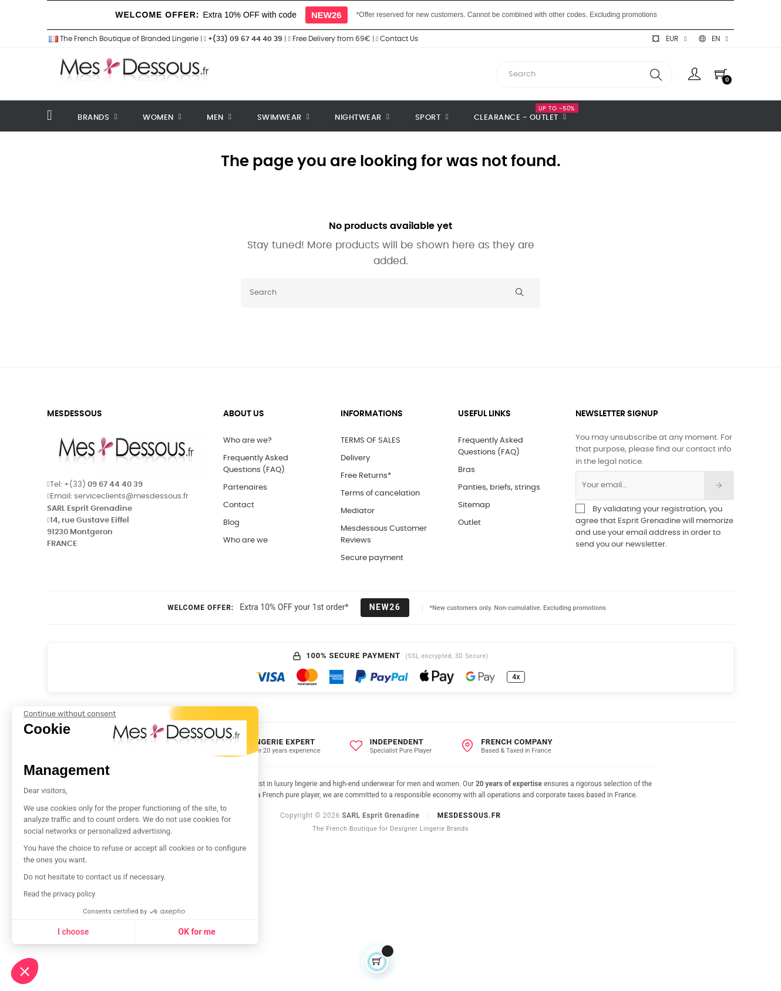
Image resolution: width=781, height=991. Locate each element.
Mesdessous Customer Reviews (384, 534)
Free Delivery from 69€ (329, 38)
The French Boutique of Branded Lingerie (122, 38)
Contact (238, 505)
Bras (466, 470)
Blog (231, 523)
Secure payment (372, 558)
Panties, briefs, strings (499, 487)
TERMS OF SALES (370, 440)
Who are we (245, 540)
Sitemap (474, 505)
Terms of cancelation (380, 493)
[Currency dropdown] (668, 39)
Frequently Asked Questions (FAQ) (255, 464)
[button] (25, 971)
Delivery (355, 458)
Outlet (469, 523)
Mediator (358, 511)
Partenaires (245, 487)
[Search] (390, 293)
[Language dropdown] (713, 39)
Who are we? (247, 440)
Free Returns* (366, 476)
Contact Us (397, 38)
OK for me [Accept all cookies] (94, 931)
